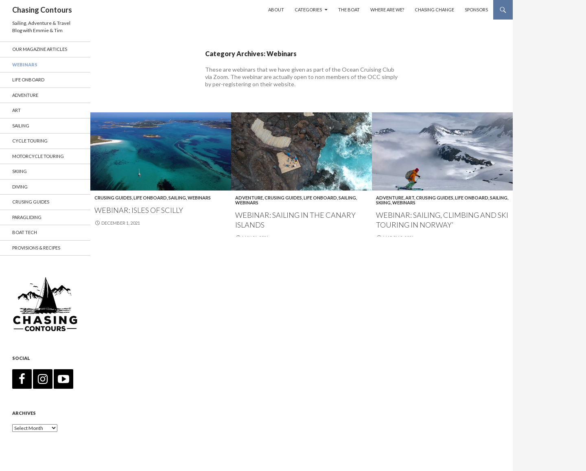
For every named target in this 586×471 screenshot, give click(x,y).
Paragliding (27, 217)
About (276, 9)
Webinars (199, 197)
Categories (308, 9)
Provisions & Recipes (36, 247)
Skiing (383, 202)
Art (409, 197)
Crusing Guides (113, 197)
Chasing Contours (42, 9)
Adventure (249, 197)
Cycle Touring (30, 140)
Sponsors (476, 9)
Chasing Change (434, 9)
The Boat (349, 9)
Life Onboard (150, 197)
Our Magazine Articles (39, 49)
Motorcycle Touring (38, 156)
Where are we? (387, 9)
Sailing (177, 197)
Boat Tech (24, 232)
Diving (20, 186)
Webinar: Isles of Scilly (138, 210)
